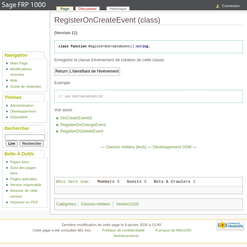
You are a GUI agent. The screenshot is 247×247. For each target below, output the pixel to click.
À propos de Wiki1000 (173, 230)
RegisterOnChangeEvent (83, 125)
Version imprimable (25, 185)
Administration (21, 105)
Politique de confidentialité (123, 230)
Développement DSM (172, 147)
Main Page (19, 63)
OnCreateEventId (76, 118)
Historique (118, 9)
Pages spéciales (23, 179)
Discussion (87, 9)
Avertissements (126, 236)
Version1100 (127, 204)
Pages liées (19, 162)
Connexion (231, 6)
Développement (23, 111)
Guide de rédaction (25, 86)
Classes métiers (95, 204)
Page (64, 9)
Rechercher (17, 128)
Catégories (66, 204)
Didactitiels (19, 117)
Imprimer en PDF (24, 202)
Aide (13, 80)
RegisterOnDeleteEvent (81, 131)
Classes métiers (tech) (126, 147)
